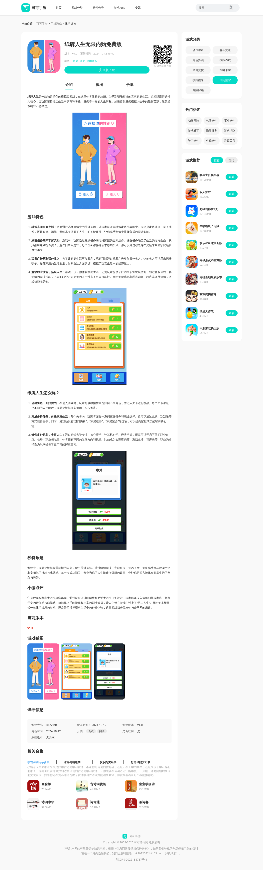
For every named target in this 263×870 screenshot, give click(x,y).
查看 (231, 177)
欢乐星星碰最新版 (211, 243)
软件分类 (98, 7)
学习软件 (193, 140)
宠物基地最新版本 (211, 277)
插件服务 (211, 130)
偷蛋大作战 (207, 311)
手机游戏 (56, 23)
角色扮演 (198, 60)
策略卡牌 (225, 70)
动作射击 (198, 50)
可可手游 (42, 23)
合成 (75, 61)
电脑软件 (211, 120)
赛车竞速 (225, 50)
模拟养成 (225, 60)
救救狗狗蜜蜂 (208, 294)
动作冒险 (193, 120)
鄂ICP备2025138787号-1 (131, 859)
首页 (58, 7)
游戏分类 (77, 7)
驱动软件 (229, 120)
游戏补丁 (193, 130)
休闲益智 (70, 23)
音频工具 (229, 140)
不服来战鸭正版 (209, 328)
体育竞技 (198, 70)
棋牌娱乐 (198, 80)
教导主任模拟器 (209, 175)
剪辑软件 (211, 140)
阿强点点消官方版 (211, 260)
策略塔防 (229, 130)
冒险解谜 (198, 90)
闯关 (82, 61)
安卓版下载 (107, 70)
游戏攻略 (119, 7)
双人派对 (205, 192)
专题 (138, 7)
